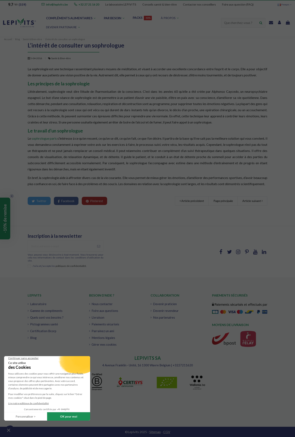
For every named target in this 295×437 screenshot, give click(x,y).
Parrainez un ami (103, 331)
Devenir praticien (165, 304)
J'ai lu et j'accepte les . (60, 266)
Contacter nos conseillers (199, 4)
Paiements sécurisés (105, 324)
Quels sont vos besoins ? (47, 317)
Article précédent (192, 201)
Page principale (223, 201)
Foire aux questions (105, 310)
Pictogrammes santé (44, 324)
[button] (63, 27)
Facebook (66, 201)
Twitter (39, 201)
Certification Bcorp (43, 331)
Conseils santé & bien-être (159, 4)
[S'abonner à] (98, 246)
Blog (33, 338)
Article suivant (252, 201)
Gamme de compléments (46, 310)
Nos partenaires (164, 317)
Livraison (98, 317)
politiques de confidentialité (71, 265)
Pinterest (94, 201)
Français (285, 4)
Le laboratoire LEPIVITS (120, 4)
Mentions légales (103, 338)
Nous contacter (102, 304)
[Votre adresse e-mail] (61, 246)
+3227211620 (183, 365)
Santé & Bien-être (61, 58)
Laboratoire (38, 304)
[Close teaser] (12, 196)
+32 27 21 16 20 (88, 4)
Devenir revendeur (166, 310)
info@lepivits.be (57, 4)
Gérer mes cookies (104, 344)
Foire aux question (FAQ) (238, 4)
